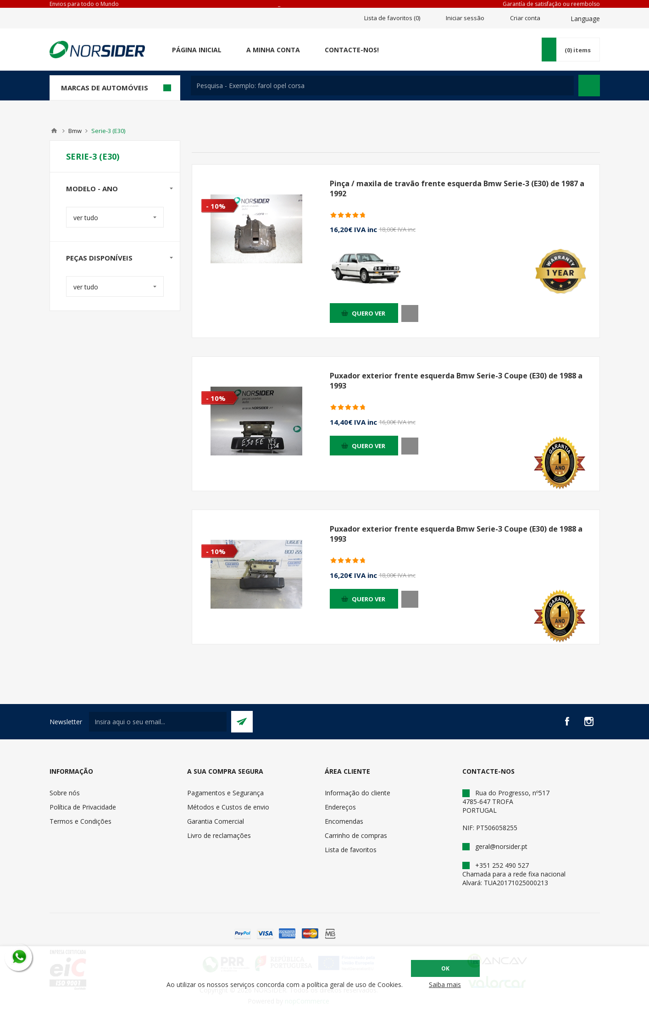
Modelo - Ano (92, 188)
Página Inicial (197, 49)
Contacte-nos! (352, 49)
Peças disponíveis (99, 257)
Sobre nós (65, 792)
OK (445, 968)
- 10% (216, 206)
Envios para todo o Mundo (84, 4)
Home (54, 130)
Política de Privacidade (83, 807)
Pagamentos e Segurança (225, 792)
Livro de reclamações (219, 835)
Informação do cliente (357, 792)
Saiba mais (445, 984)
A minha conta (273, 49)
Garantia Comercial (215, 821)
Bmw (75, 131)
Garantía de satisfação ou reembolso (551, 4)
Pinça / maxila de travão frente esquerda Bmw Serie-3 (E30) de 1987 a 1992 (457, 188)
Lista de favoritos (351, 849)
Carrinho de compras (356, 835)
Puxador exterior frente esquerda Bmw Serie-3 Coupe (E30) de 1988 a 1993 (456, 381)
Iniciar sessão (465, 18)
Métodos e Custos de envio (228, 807)
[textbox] (382, 85)
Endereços (340, 807)
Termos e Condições (80, 821)
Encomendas (344, 821)
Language (585, 18)
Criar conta (525, 18)
